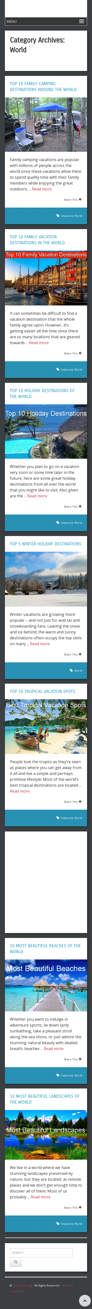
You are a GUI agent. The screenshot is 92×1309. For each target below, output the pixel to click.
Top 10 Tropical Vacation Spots (42, 691)
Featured (67, 216)
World (78, 216)
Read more (42, 189)
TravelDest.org (22, 1285)
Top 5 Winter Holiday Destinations (45, 544)
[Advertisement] (46, 882)
